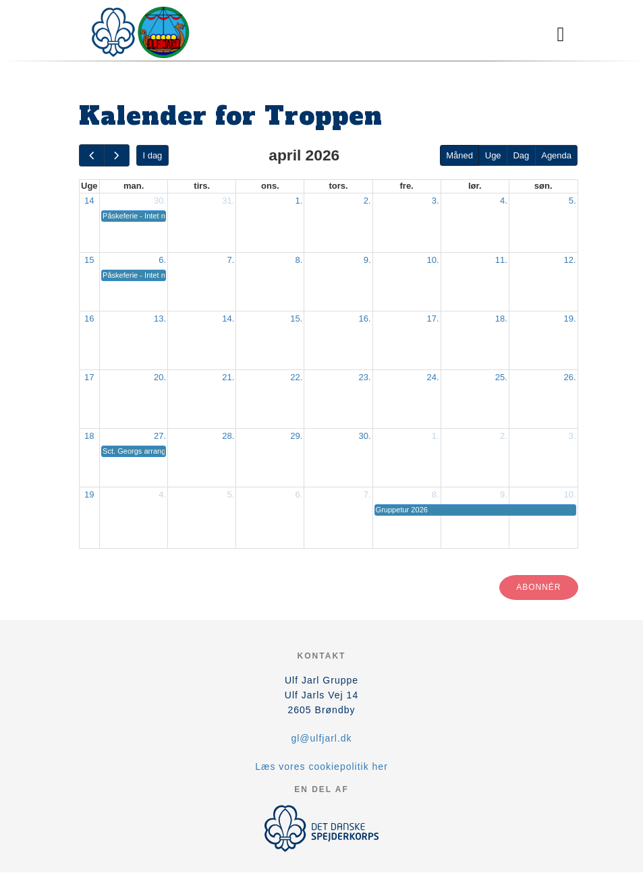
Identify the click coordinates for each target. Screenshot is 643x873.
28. (228, 436)
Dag (521, 155)
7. (230, 260)
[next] (117, 155)
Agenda (556, 155)
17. (433, 318)
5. (572, 200)
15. (296, 318)
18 (89, 436)
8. (299, 260)
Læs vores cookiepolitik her (321, 766)
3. (435, 200)
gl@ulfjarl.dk (321, 738)
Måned (459, 155)
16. (364, 318)
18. (501, 318)
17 (89, 377)
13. (160, 318)
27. (160, 436)
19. (569, 318)
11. (501, 260)
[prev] (92, 155)
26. (569, 377)
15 (89, 260)
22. (296, 377)
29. (296, 436)
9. (367, 260)
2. (367, 200)
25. (501, 377)
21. (228, 377)
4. (503, 200)
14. (228, 318)
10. (433, 260)
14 (89, 200)
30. (160, 200)
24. (433, 377)
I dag (152, 155)
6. (162, 260)
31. (228, 200)
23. (364, 377)
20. (160, 377)
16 (89, 318)
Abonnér (538, 587)
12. (569, 260)
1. (299, 200)
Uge (493, 155)
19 (89, 494)
